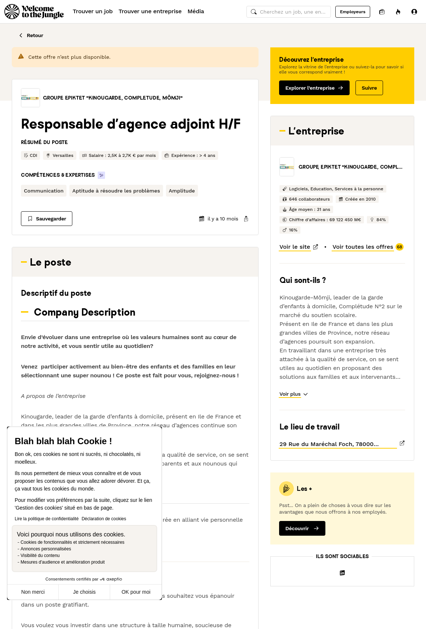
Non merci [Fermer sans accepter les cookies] (33, 592)
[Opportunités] (398, 11)
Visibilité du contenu (40, 555)
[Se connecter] (414, 11)
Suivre (369, 88)
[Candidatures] (382, 11)
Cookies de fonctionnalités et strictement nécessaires (72, 542)
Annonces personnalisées (46, 548)
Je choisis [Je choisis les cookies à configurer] (84, 592)
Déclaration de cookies (104, 518)
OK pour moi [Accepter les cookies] (136, 592)
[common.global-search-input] (288, 12)
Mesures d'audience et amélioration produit (63, 562)
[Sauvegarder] (46, 218)
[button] (30, 98)
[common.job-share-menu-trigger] (240, 218)
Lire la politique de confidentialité (47, 518)
